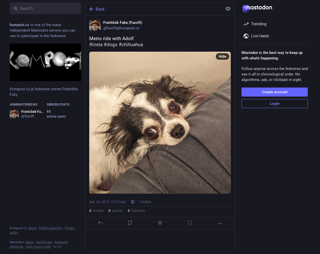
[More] (220, 223)
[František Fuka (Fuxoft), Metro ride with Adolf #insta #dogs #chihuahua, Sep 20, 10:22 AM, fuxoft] (160, 123)
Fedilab (145, 202)
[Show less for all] (228, 9)
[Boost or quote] (130, 223)
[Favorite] (160, 223)
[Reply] (100, 223)
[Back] (153, 9)
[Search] (45, 8)
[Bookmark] (190, 223)
